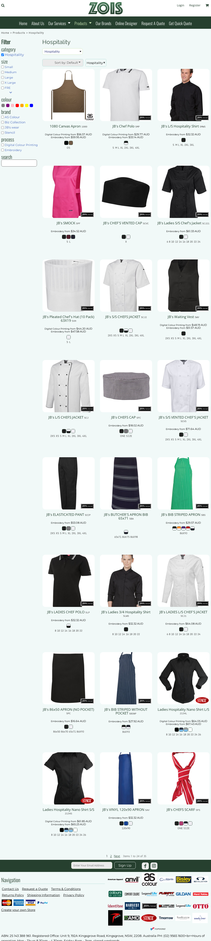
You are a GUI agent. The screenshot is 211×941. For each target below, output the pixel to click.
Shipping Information (43, 895)
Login (180, 5)
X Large (10, 82)
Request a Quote (35, 889)
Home (5, 32)
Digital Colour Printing (21, 145)
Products (19, 32)
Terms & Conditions (66, 889)
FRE (7, 88)
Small (9, 67)
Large (9, 77)
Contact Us (10, 889)
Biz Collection (15, 122)
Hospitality (14, 55)
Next (117, 856)
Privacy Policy (73, 895)
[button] (3, 5)
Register (195, 5)
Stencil (10, 132)
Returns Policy (13, 895)
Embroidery (13, 150)
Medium (11, 72)
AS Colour (12, 117)
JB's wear (12, 127)
